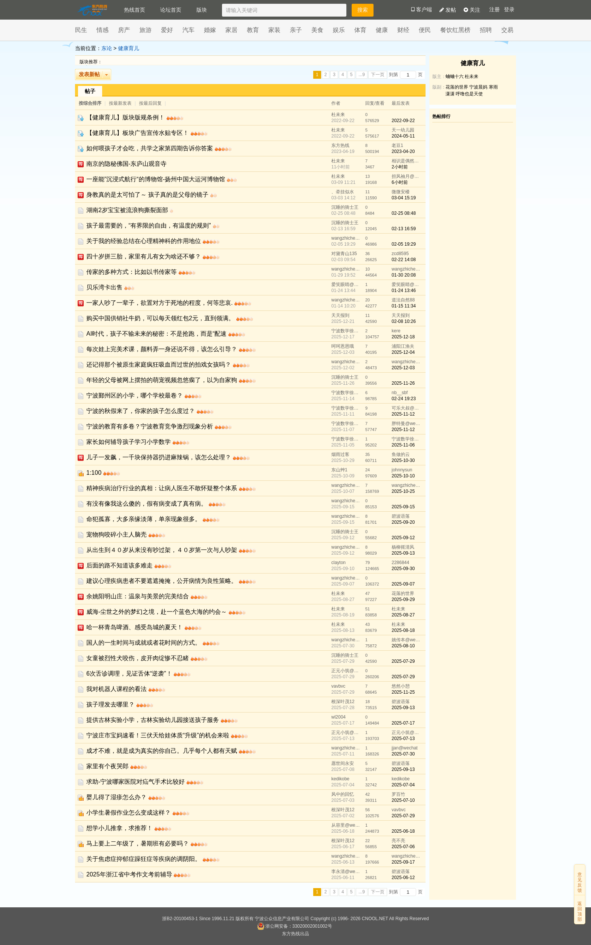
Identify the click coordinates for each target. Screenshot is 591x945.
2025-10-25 (403, 491)
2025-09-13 (403, 553)
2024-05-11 (403, 136)
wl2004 (338, 717)
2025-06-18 (403, 831)
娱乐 (339, 30)
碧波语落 (401, 516)
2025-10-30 (403, 460)
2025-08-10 (403, 645)
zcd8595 (400, 253)
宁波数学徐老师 (346, 330)
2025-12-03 (403, 367)
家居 (231, 30)
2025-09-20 (403, 522)
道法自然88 (403, 300)
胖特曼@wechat (407, 423)
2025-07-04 (403, 785)
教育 (253, 30)
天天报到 (340, 315)
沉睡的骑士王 (344, 207)
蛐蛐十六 (455, 76)
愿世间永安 (342, 763)
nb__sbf (400, 392)
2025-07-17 (403, 723)
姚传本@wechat (407, 639)
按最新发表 (121, 103)
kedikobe (340, 778)
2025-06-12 (403, 877)
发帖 (447, 10)
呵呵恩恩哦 (342, 346)
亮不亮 (398, 840)
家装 (274, 30)
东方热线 (340, 145)
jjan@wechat (405, 748)
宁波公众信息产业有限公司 (282, 918)
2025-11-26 (403, 383)
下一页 (377, 74)
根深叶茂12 (342, 701)
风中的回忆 (342, 794)
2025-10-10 (403, 476)
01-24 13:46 (404, 290)
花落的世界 (403, 593)
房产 (124, 30)
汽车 (188, 30)
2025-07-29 (403, 661)
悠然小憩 (401, 686)
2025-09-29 (403, 599)
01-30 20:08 (404, 275)
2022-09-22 (403, 120)
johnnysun (402, 469)
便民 (425, 30)
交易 (507, 30)
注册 (494, 9)
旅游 (145, 30)
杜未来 (338, 114)
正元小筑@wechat (346, 670)
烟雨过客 (340, 454)
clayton (338, 562)
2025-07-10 (403, 800)
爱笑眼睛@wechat (346, 284)
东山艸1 (339, 469)
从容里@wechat (346, 825)
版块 (201, 10)
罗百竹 (398, 794)
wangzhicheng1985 (346, 238)
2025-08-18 (403, 630)
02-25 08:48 (404, 213)
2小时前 (400, 167)
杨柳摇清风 (403, 547)
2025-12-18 (403, 336)
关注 (472, 10)
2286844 (400, 562)
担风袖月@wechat (407, 176)
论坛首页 (170, 10)
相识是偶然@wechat (407, 161)
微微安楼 (401, 191)
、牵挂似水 (342, 191)
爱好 (167, 30)
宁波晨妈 (478, 87)
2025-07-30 (403, 754)
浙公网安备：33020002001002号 (294, 926)
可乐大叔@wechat (407, 408)
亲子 (296, 30)
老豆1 (397, 145)
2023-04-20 (403, 151)
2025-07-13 (403, 738)
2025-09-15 (403, 506)
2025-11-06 (403, 445)
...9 (361, 74)
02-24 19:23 (404, 398)
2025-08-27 (403, 615)
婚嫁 (210, 30)
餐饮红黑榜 (455, 30)
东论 (106, 48)
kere (396, 330)
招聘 (486, 30)
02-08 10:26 (404, 321)
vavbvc (338, 686)
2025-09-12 (403, 537)
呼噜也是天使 (469, 93)
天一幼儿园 (403, 130)
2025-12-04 (403, 352)
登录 (509, 9)
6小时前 (400, 182)
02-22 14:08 (404, 259)
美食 (317, 30)
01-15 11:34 (404, 306)
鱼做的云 (401, 454)
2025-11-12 (403, 414)
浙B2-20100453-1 (180, 918)
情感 (102, 30)
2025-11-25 (403, 692)
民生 (81, 30)
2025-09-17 (403, 862)
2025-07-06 (403, 846)
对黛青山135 (344, 253)
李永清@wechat (346, 871)
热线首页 (134, 10)
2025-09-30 (403, 568)
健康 (382, 30)
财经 (403, 30)
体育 (360, 30)
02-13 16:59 (404, 228)
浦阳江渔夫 (403, 346)
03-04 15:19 (404, 197)
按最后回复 (150, 103)
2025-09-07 (403, 584)
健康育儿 (128, 48)
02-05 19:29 (404, 244)
